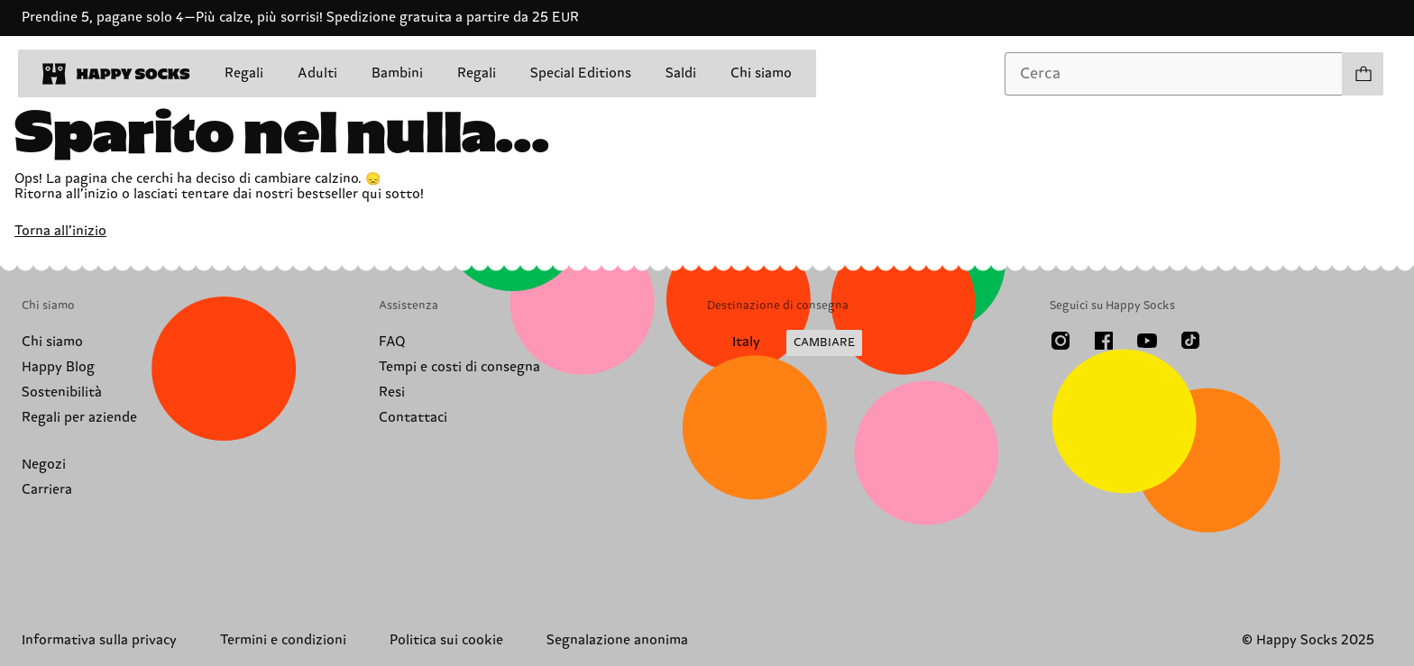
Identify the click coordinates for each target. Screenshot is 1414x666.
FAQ (392, 342)
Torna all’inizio (60, 231)
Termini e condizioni (283, 640)
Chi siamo (761, 73)
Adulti (317, 73)
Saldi (681, 73)
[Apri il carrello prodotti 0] (1362, 74)
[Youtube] (1147, 340)
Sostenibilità (62, 392)
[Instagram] (1060, 340)
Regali (244, 73)
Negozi (44, 464)
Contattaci (413, 417)
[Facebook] (1103, 340)
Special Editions (580, 73)
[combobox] (1173, 74)
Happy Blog (58, 367)
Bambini (397, 73)
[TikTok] (1190, 340)
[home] (116, 74)
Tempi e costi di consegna (459, 367)
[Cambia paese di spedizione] (784, 343)
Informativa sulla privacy (99, 640)
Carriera (47, 489)
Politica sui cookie (446, 640)
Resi (392, 392)
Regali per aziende (79, 417)
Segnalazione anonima (617, 640)
